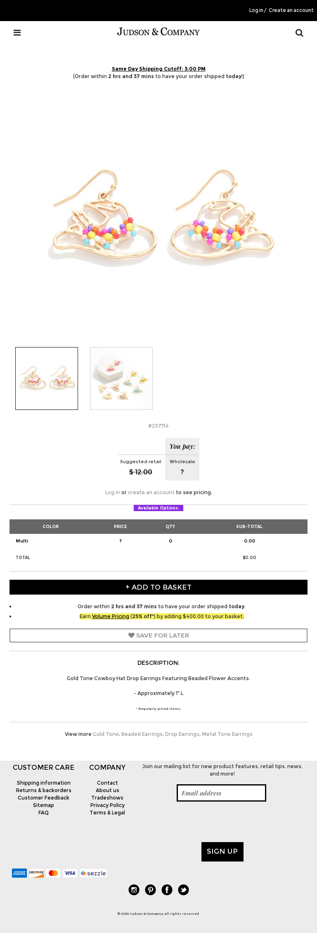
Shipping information (44, 783)
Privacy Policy (107, 805)
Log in (256, 10)
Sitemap (43, 805)
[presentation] (202, 822)
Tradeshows (107, 798)
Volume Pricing (110, 616)
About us (107, 790)
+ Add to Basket (158, 587)
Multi (22, 541)
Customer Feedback (43, 798)
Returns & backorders (43, 790)
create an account (151, 492)
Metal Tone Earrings (227, 734)
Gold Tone (106, 734)
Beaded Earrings (142, 734)
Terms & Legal (107, 812)
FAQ (43, 812)
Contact (107, 783)
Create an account (291, 10)
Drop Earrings (182, 734)
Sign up (222, 851)
